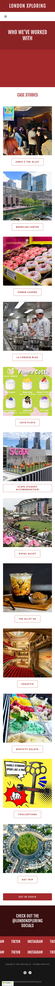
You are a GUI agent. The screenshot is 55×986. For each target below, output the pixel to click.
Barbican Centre (27, 227)
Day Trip (27, 879)
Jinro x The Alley (27, 161)
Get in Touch (27, 896)
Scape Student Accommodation (27, 488)
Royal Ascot (27, 553)
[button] (5, 16)
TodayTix (27, 684)
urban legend (27, 292)
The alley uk (27, 618)
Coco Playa (27, 422)
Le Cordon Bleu (27, 357)
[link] (27, 6)
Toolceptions (27, 814)
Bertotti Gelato (27, 749)
